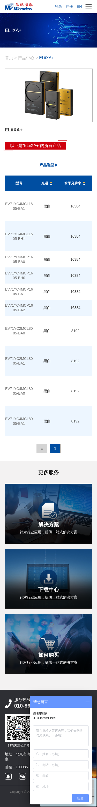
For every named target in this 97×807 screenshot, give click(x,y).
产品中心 (26, 58)
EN (79, 6)
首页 (9, 58)
